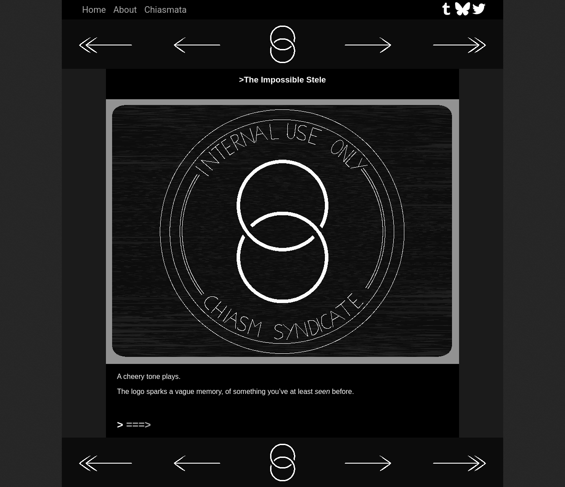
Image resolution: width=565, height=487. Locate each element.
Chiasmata (165, 9)
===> (138, 425)
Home (94, 9)
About (125, 9)
